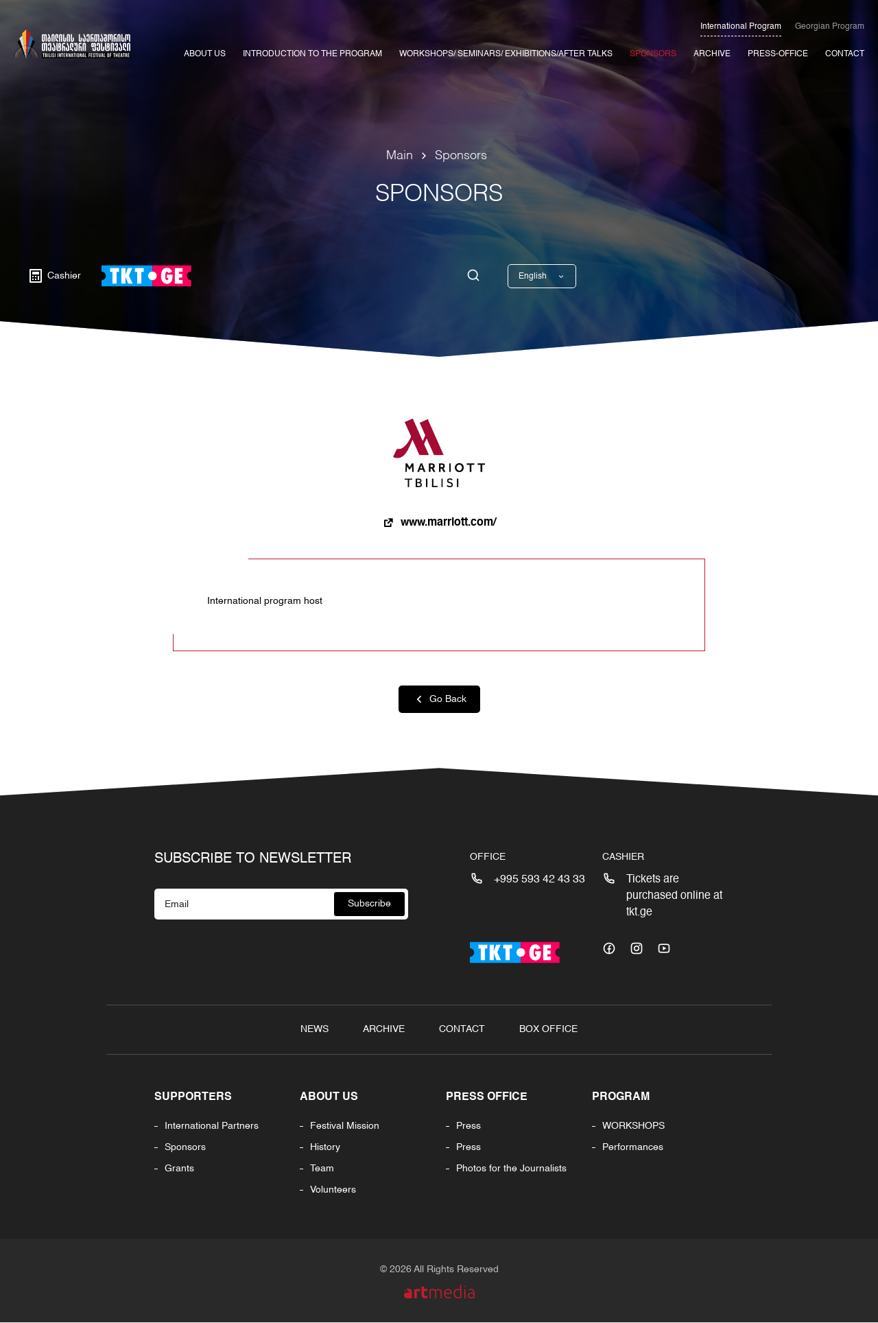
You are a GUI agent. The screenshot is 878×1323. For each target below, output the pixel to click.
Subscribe (369, 904)
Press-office (778, 54)
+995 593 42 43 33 (539, 880)
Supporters (193, 1097)
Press (468, 1127)
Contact (844, 54)
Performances (632, 1148)
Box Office (548, 1030)
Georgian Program (829, 27)
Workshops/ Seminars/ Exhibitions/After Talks (506, 54)
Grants (179, 1169)
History (326, 1148)
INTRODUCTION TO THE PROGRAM (312, 54)
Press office (486, 1097)
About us (329, 1097)
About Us (205, 54)
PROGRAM (621, 1097)
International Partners (212, 1127)
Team (323, 1169)
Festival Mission (345, 1127)
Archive (712, 54)
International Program (740, 27)
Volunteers (334, 1190)
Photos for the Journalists (511, 1169)
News (314, 1030)
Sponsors (653, 54)
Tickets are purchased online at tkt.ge (674, 897)
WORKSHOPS (633, 1127)
